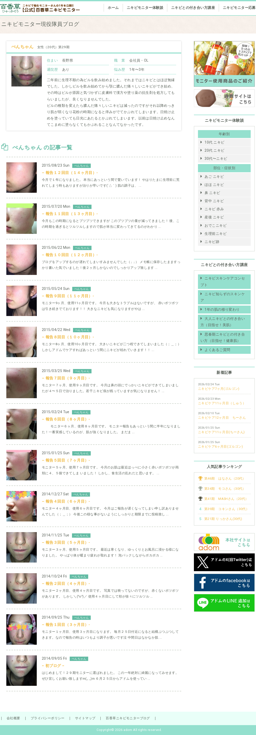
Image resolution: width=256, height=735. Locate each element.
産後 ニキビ (214, 217)
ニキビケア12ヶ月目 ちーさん (222, 417)
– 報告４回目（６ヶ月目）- (66, 501)
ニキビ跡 (212, 242)
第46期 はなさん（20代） (225, 478)
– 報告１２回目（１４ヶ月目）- (70, 172)
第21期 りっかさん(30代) (223, 519)
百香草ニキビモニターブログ (128, 718)
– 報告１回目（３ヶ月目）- (66, 624)
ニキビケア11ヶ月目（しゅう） (222, 403)
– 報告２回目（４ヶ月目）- (66, 583)
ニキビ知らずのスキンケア (222, 297)
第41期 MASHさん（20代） (226, 499)
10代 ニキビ (214, 142)
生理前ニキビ (216, 234)
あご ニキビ (214, 176)
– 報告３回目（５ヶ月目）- (66, 542)
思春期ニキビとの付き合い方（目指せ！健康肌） (222, 337)
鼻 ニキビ (212, 193)
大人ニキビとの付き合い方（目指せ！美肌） (222, 322)
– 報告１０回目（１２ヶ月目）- (70, 255)
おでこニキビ (216, 225)
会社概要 (13, 718)
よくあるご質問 (217, 350)
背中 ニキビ (214, 201)
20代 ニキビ (214, 150)
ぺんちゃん (23, 46)
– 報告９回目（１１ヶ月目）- (68, 296)
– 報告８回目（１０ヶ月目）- (68, 337)
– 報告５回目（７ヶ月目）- (66, 460)
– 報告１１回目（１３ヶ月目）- (70, 214)
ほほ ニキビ (214, 185)
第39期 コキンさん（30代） (226, 509)
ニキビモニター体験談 (145, 8)
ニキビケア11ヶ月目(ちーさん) (221, 432)
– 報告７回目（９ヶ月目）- (66, 378)
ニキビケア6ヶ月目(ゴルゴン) (220, 446)
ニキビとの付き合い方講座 (193, 8)
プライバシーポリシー (48, 718)
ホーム (113, 8)
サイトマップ (85, 718)
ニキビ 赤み (214, 209)
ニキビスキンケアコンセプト (222, 281)
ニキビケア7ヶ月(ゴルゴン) (219, 389)
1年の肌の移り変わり (222, 309)
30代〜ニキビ (216, 158)
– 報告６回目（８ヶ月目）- (66, 419)
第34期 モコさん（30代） (225, 489)
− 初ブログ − (53, 665)
